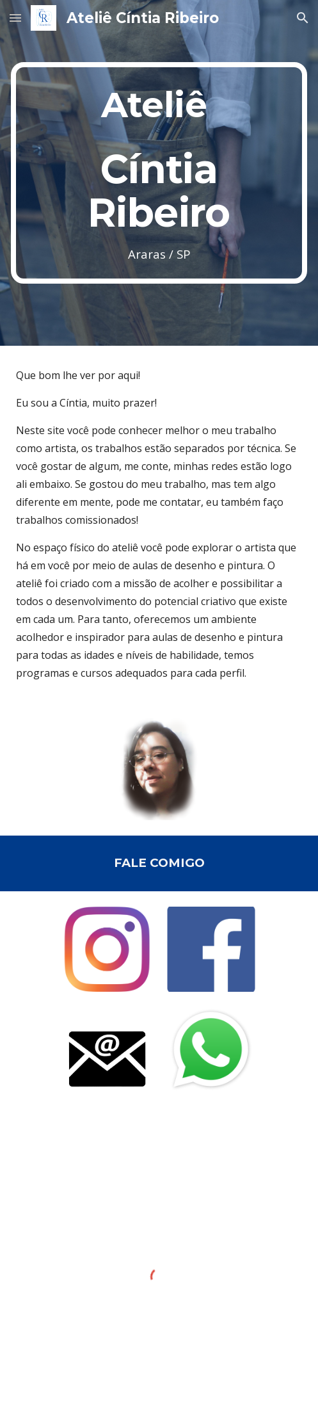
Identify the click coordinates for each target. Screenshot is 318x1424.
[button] (15, 17)
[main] (159, 173)
